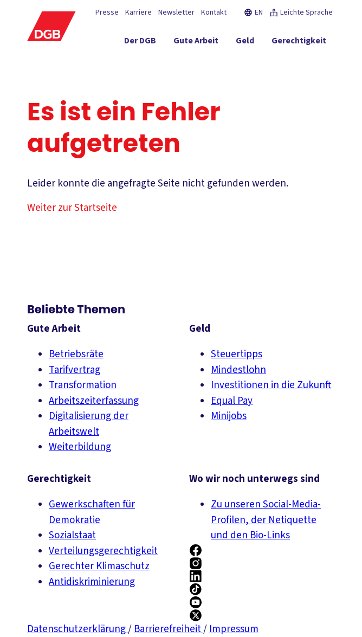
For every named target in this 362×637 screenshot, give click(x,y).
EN (253, 12)
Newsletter (176, 12)
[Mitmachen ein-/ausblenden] (260, 62)
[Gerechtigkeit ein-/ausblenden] (299, 43)
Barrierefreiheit (168, 629)
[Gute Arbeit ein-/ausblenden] (196, 43)
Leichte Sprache (301, 12)
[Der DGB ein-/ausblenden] (140, 43)
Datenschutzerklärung (77, 629)
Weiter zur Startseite (72, 208)
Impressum (233, 629)
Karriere (138, 12)
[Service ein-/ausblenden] (207, 62)
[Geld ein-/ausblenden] (245, 43)
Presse (107, 12)
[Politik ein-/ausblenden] (313, 62)
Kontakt (214, 12)
